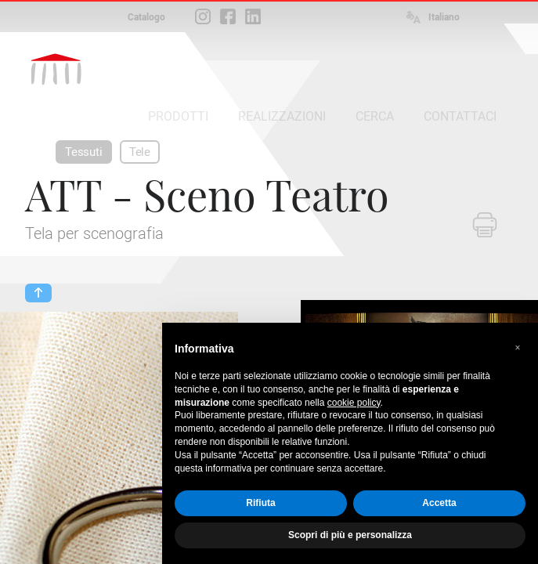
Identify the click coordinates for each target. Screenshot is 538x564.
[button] (517, 347)
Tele (139, 152)
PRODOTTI (178, 116)
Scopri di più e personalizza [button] (350, 535)
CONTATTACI (460, 116)
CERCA (375, 116)
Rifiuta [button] (260, 502)
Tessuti (84, 152)
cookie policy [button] (354, 402)
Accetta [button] (439, 502)
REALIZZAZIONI (282, 116)
